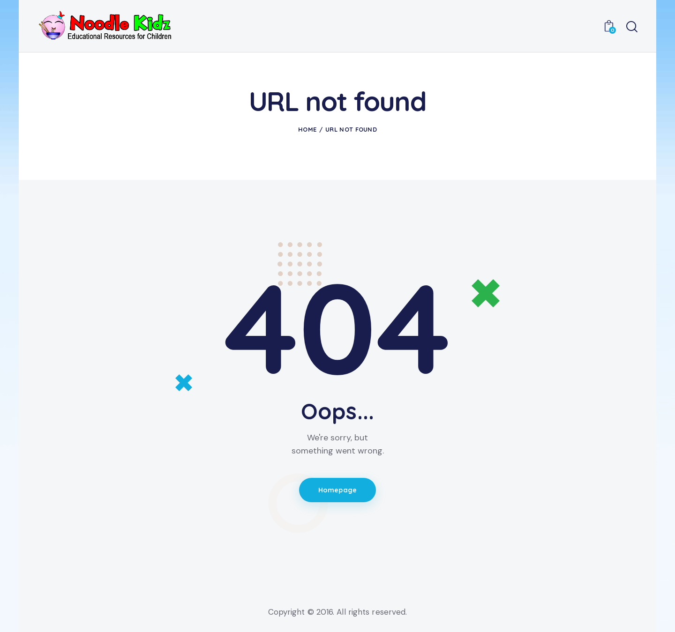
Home (307, 129)
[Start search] (631, 27)
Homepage (337, 490)
